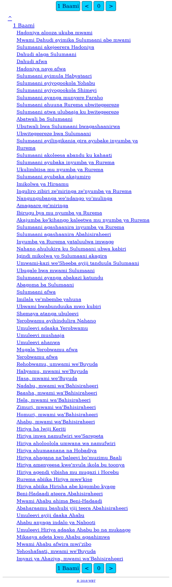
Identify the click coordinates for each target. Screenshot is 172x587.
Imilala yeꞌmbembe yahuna (49, 299)
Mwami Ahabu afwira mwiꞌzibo (54, 544)
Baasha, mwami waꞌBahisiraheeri (57, 393)
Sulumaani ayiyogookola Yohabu (56, 83)
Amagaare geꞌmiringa (42, 205)
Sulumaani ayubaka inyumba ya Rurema (66, 162)
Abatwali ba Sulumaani (45, 119)
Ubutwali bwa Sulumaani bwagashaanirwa (68, 126)
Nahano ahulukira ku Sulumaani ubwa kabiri (71, 249)
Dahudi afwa (32, 61)
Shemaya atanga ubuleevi (48, 313)
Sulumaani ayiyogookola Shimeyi (57, 90)
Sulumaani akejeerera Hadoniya (55, 47)
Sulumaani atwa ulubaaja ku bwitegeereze (68, 112)
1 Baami (68, 6)
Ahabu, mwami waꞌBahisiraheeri (56, 421)
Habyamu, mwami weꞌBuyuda (52, 371)
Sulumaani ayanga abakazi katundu (60, 277)
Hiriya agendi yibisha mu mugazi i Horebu (68, 472)
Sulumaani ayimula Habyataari (54, 76)
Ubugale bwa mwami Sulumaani (56, 270)
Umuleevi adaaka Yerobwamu (52, 328)
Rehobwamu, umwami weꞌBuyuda (57, 364)
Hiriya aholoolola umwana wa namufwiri (66, 443)
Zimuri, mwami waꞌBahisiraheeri (56, 407)
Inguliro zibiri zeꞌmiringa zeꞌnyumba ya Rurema (74, 191)
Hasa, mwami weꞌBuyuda (47, 378)
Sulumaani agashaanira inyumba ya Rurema (70, 227)
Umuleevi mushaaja (40, 335)
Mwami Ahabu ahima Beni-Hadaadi (59, 501)
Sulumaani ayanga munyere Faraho (60, 97)
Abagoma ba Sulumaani (45, 284)
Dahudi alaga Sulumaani (46, 54)
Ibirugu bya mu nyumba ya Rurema (59, 213)
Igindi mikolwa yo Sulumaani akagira (62, 256)
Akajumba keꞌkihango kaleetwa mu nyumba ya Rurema (83, 220)
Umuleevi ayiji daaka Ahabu (50, 515)
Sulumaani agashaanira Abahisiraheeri (64, 234)
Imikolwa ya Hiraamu (43, 184)
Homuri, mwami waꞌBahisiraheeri (57, 414)
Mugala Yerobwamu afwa (47, 349)
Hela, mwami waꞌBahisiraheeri (54, 400)
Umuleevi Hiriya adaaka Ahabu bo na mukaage (74, 529)
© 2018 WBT (86, 581)
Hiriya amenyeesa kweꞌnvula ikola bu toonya (71, 465)
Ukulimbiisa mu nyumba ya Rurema (60, 169)
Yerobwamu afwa (37, 357)
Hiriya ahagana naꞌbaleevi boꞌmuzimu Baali (69, 457)
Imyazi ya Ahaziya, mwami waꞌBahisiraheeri (70, 558)
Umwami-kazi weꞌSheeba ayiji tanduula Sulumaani (78, 263)
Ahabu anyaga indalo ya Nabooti (56, 522)
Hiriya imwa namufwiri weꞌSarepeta (60, 436)
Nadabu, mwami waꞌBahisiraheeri (57, 385)
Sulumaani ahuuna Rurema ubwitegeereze (68, 104)
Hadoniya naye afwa (41, 68)
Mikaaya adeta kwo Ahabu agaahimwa (63, 537)
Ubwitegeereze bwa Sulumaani (54, 133)
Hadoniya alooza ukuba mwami (54, 32)
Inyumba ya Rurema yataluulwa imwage (65, 241)
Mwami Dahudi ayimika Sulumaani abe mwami (74, 40)
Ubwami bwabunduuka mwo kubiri (59, 306)
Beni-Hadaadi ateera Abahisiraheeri (60, 493)
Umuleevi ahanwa (38, 342)
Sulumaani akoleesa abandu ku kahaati (64, 155)
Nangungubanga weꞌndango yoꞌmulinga (64, 198)
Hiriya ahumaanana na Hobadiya (57, 450)
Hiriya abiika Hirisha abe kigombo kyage (66, 486)
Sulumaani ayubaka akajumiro (54, 176)
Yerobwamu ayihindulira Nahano (56, 320)
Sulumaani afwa (36, 292)
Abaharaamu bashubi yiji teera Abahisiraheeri (72, 508)
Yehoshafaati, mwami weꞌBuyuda (56, 551)
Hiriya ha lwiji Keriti (41, 429)
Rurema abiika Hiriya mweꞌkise (54, 479)
